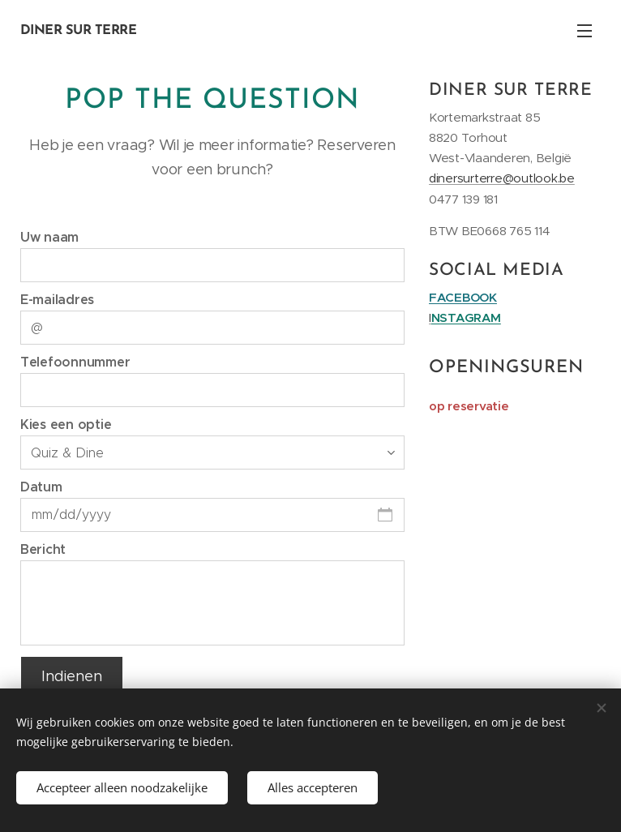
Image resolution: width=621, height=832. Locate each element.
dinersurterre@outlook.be (502, 178)
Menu (584, 31)
